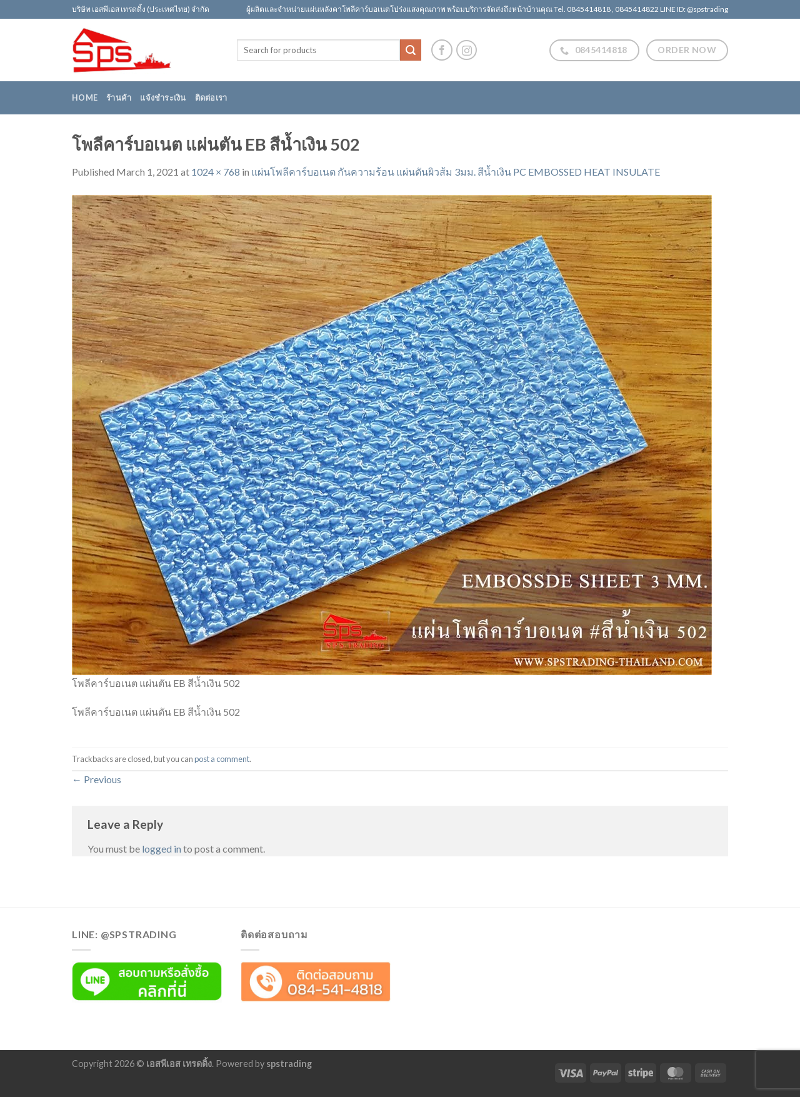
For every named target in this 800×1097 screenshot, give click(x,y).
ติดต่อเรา (211, 98)
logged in (161, 848)
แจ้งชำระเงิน (163, 98)
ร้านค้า (118, 98)
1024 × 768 (215, 172)
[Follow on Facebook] (441, 50)
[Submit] (410, 50)
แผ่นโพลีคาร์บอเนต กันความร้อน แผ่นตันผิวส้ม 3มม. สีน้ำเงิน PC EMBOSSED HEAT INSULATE (455, 172)
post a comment (221, 759)
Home (85, 98)
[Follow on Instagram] (466, 50)
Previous (96, 779)
